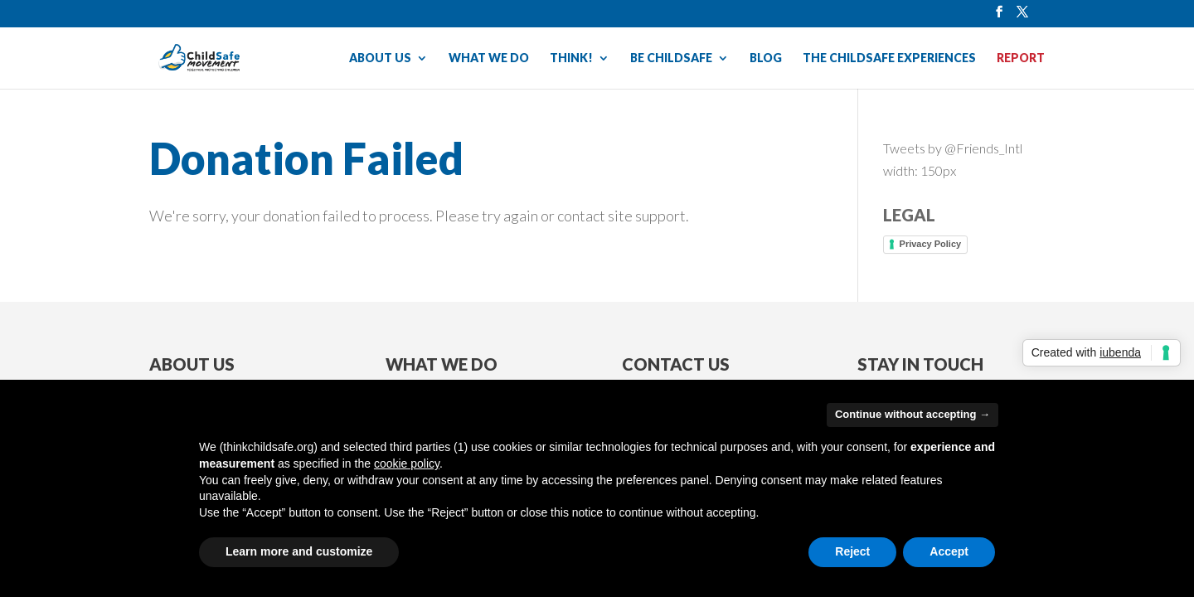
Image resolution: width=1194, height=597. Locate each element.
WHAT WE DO (489, 58)
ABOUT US (380, 58)
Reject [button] (852, 551)
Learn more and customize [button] (299, 551)
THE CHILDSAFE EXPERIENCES (889, 58)
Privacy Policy (931, 244)
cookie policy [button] (406, 463)
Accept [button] (948, 551)
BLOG (766, 58)
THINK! (571, 58)
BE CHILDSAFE (671, 58)
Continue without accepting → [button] (912, 414)
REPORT (1021, 58)
